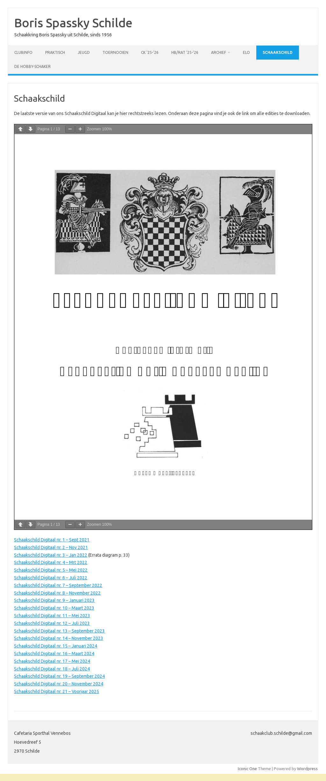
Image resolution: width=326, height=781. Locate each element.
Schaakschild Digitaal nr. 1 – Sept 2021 (51, 539)
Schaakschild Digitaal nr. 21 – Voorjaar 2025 (56, 691)
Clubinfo (23, 52)
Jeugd (84, 52)
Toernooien (115, 52)
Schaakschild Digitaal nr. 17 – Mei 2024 (52, 661)
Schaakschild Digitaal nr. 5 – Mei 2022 (51, 570)
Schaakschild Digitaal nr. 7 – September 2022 (58, 585)
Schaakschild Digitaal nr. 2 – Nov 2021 (51, 547)
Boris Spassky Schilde (73, 22)
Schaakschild (278, 52)
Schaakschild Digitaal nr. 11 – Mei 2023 (52, 615)
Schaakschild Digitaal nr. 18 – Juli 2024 (52, 668)
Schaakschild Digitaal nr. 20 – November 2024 (58, 683)
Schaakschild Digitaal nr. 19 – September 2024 (59, 676)
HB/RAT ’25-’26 (184, 52)
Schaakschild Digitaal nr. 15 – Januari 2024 (55, 645)
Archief (218, 52)
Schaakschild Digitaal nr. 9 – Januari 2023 (54, 600)
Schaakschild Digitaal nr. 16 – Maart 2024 (54, 653)
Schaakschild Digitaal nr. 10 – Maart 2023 (54, 608)
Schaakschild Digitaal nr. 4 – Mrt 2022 (50, 562)
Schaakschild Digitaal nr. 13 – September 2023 (59, 630)
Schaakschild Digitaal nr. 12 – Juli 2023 (52, 623)
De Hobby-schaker (32, 66)
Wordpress (307, 768)
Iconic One (247, 768)
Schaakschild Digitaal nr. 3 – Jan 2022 (50, 555)
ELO (246, 52)
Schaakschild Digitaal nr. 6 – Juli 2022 (50, 577)
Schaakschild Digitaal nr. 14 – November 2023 (58, 638)
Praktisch (55, 52)
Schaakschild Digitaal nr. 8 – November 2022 (57, 593)
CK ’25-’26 (150, 52)
